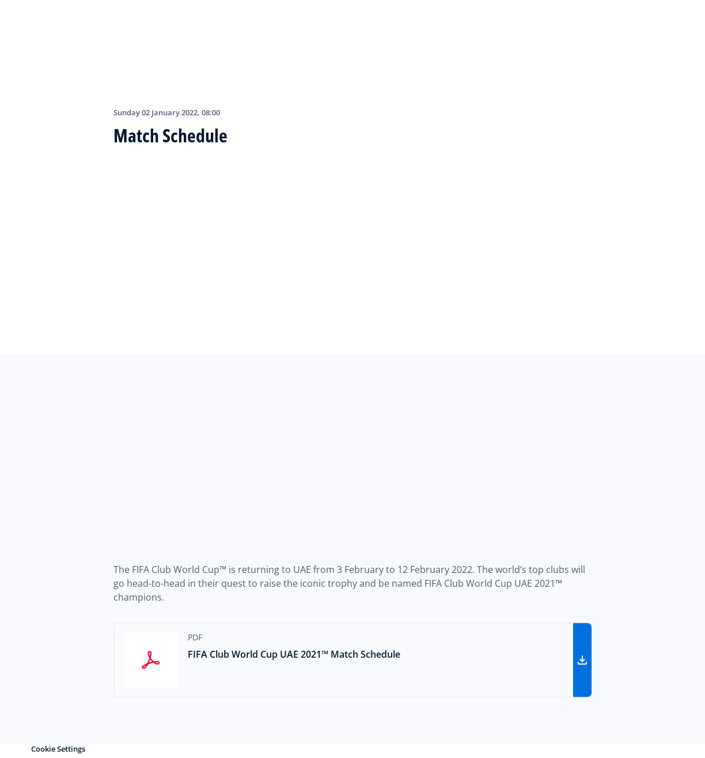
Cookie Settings (58, 749)
